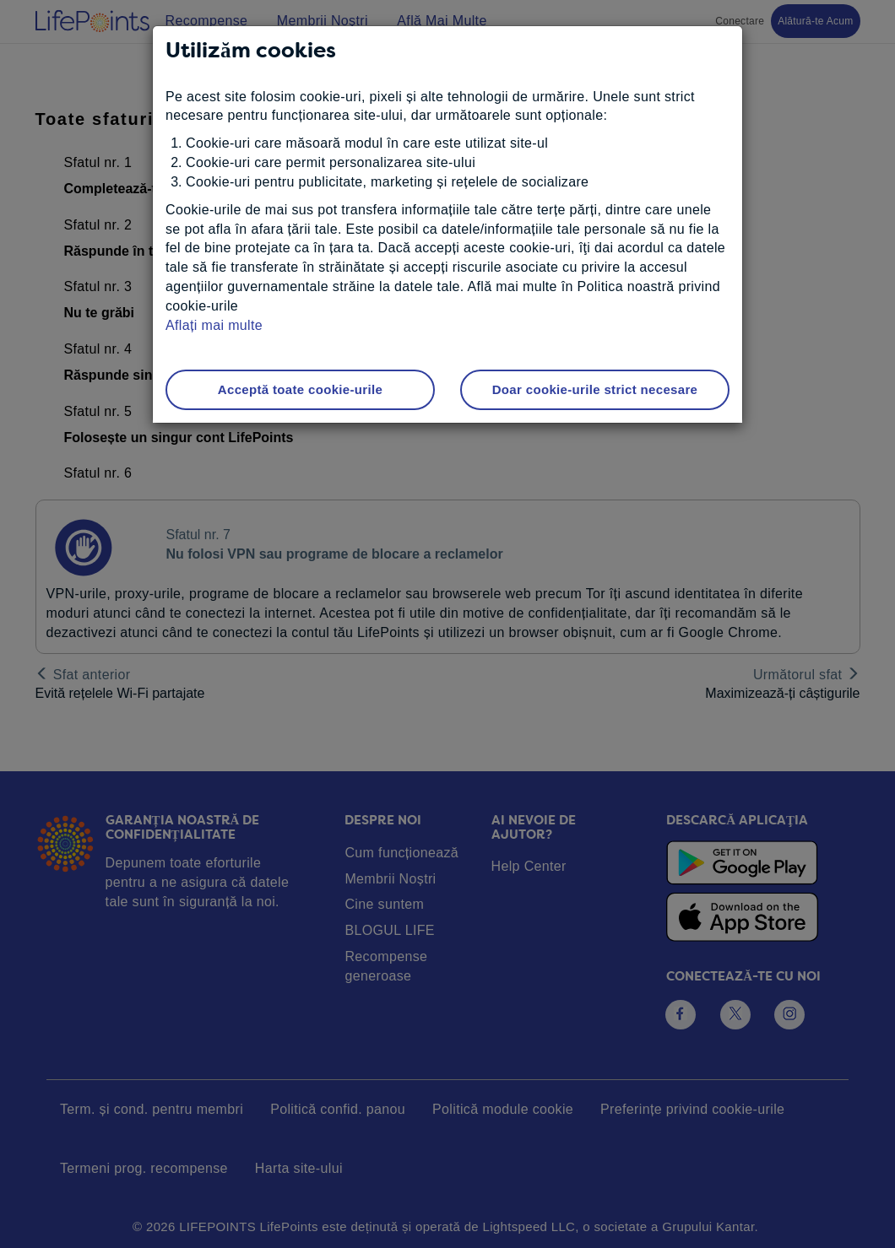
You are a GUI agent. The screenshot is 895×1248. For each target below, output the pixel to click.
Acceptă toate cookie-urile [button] (300, 389)
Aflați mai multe (214, 325)
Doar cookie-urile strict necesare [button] (595, 389)
